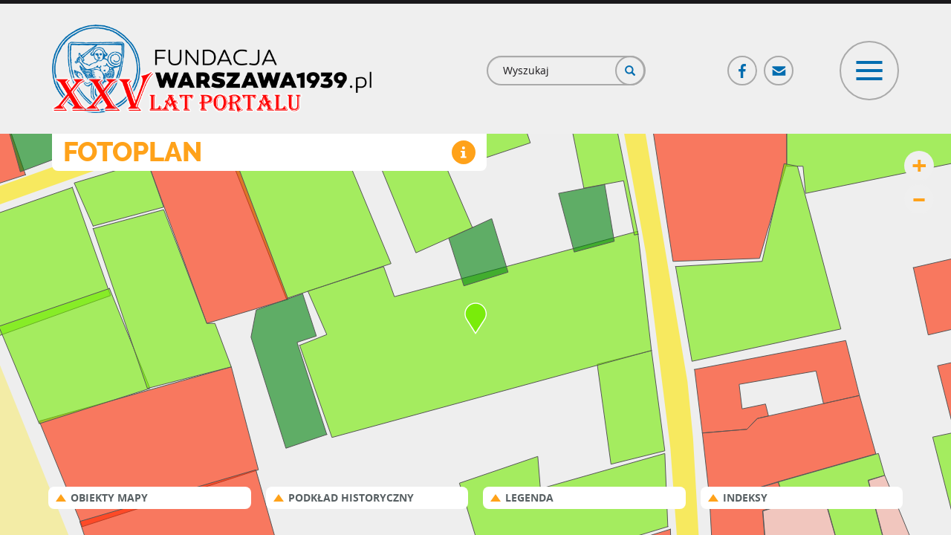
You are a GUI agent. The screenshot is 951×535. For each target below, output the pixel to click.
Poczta (779, 64)
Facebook (743, 64)
